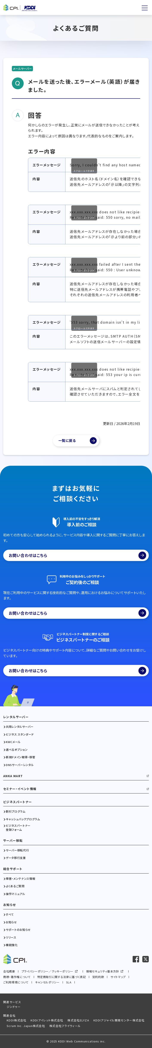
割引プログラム (15, 811)
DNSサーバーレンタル (20, 765)
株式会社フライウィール (65, 1026)
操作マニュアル (15, 894)
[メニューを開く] (145, 8)
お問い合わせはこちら (77, 555)
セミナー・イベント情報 (19, 789)
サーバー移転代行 (17, 850)
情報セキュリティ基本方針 (102, 971)
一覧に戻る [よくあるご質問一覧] (67, 440)
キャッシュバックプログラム (23, 819)
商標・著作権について (17, 977)
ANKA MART (13, 776)
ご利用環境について (16, 982)
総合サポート (12, 869)
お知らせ (9, 905)
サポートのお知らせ (18, 930)
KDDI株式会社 (16, 1020)
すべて (10, 914)
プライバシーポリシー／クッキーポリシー (47, 971)
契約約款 (98, 977)
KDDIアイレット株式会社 (47, 1020)
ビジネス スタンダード (20, 734)
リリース (11, 937)
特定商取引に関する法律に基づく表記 (61, 977)
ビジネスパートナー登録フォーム (18, 827)
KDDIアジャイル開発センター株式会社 (119, 1020)
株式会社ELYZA (78, 1020)
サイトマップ (118, 977)
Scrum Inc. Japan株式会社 (26, 1026)
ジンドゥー (14, 1007)
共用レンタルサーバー (20, 727)
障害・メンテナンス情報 (20, 879)
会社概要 (9, 971)
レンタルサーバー (16, 717)
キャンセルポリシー (47, 982)
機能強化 (12, 945)
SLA (68, 982)
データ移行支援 (16, 858)
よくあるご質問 (15, 886)
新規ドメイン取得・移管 (20, 757)
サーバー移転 (13, 841)
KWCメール (13, 742)
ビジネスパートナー (17, 802)
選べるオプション (17, 750)
